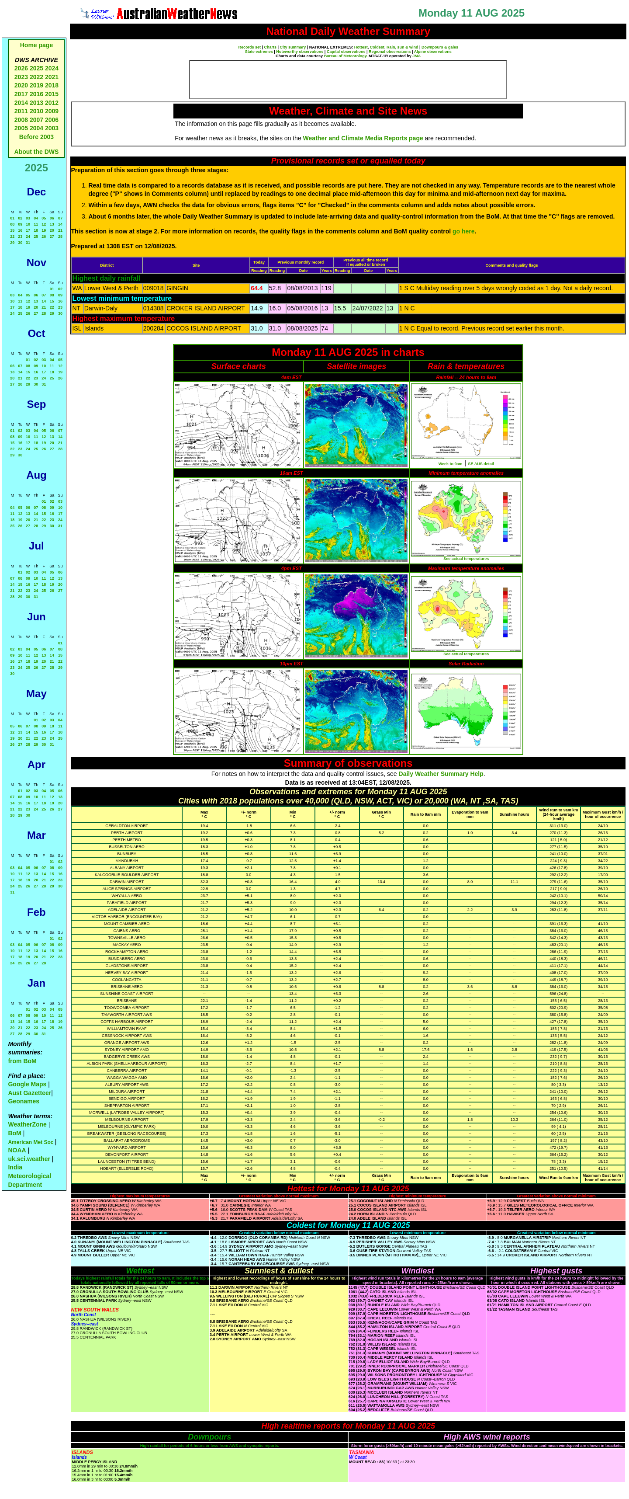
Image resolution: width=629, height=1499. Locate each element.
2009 (52, 111)
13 (52, 224)
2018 (52, 85)
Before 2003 (36, 136)
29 (12, 242)
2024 (52, 68)
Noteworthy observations (299, 51)
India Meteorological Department (29, 1176)
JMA (416, 56)
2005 (21, 128)
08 (12, 224)
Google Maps (27, 1084)
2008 (21, 119)
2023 (21, 76)
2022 (36, 76)
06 (52, 218)
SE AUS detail (481, 464)
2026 (21, 68)
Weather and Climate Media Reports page (363, 138)
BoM (14, 1133)
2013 (36, 102)
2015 (52, 93)
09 (20, 224)
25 (36, 236)
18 (36, 230)
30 (20, 242)
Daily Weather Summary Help (441, 773)
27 (52, 236)
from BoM (22, 1060)
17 (28, 230)
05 (43, 218)
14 (60, 224)
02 (20, 218)
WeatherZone (27, 1124)
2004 (37, 128)
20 (52, 230)
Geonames (23, 1101)
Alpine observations (433, 51)
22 (12, 236)
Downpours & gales (440, 47)
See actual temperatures (466, 558)
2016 (36, 93)
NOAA (17, 1150)
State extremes (259, 51)
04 (36, 218)
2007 (36, 119)
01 (12, 218)
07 (60, 218)
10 (28, 224)
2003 (52, 128)
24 (28, 236)
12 (43, 224)
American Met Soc (31, 1142)
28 (60, 236)
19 (43, 230)
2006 (52, 119)
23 (20, 236)
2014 (21, 102)
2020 (21, 85)
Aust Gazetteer (29, 1092)
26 (43, 236)
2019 (36, 85)
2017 (21, 93)
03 (28, 218)
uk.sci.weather (29, 1158)
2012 (52, 102)
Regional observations (390, 51)
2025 (36, 68)
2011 (21, 111)
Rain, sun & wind (402, 47)
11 (36, 224)
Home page (36, 45)
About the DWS (36, 151)
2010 (36, 111)
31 (28, 242)
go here (464, 231)
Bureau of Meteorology (345, 56)
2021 (52, 76)
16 (20, 230)
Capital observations (346, 51)
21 (60, 230)
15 (12, 230)
